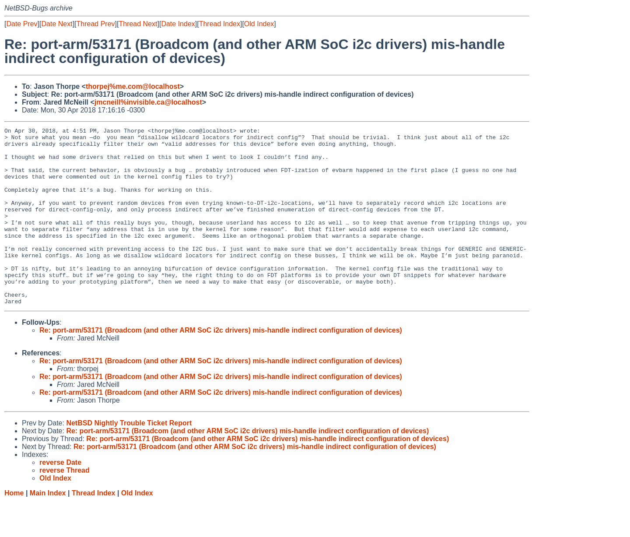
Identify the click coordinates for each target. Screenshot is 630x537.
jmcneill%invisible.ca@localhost (148, 102)
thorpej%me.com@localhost (133, 86)
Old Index (259, 24)
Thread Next (138, 24)
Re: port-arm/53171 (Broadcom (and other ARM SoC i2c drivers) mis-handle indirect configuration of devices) (220, 365)
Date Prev (21, 24)
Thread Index (219, 24)
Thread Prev (96, 24)
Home (14, 528)
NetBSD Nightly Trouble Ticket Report (129, 458)
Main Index (48, 528)
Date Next (56, 24)
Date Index (178, 24)
